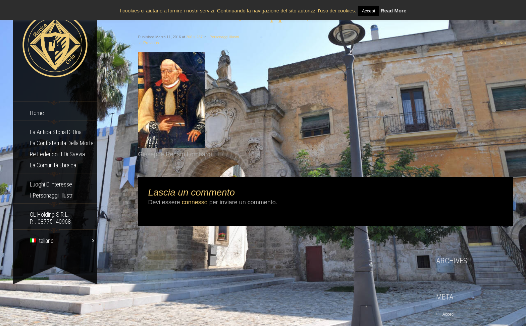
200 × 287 (194, 37)
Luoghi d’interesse (51, 184)
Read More (394, 10)
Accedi (448, 314)
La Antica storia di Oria (56, 131)
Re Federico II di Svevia (57, 154)
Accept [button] (368, 10)
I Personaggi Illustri (51, 195)
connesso (195, 202)
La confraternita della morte (62, 143)
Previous (148, 43)
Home (37, 112)
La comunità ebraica (53, 165)
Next (506, 43)
